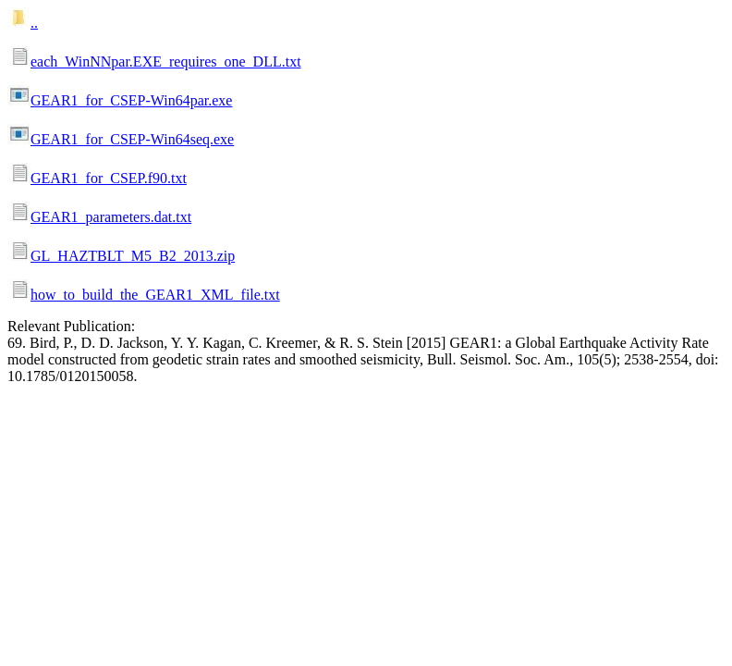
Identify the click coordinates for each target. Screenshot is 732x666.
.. (34, 23)
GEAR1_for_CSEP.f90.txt (108, 178)
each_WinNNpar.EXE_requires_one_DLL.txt (165, 61)
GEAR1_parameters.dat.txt (110, 217)
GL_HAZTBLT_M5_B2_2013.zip (132, 256)
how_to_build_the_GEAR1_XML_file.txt (155, 294)
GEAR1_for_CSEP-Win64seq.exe (132, 139)
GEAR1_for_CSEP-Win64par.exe (131, 100)
